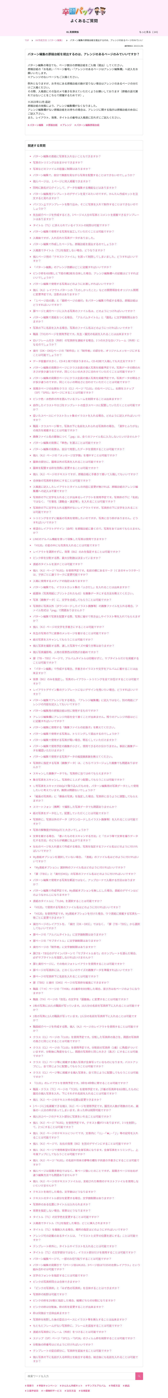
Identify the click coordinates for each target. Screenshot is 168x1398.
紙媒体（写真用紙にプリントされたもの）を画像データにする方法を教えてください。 (84, 593)
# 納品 (126, 1385)
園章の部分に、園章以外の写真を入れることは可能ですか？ (68, 462)
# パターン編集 (35, 125)
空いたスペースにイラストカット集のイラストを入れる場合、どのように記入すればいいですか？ (86, 418)
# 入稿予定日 (31, 1390)
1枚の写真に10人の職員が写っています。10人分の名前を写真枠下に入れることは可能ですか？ (86, 1008)
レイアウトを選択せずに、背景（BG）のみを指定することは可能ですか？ (77, 552)
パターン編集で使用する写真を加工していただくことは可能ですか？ (73, 231)
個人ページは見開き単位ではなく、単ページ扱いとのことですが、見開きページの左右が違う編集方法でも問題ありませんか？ (85, 1173)
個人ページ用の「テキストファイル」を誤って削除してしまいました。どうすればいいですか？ (85, 259)
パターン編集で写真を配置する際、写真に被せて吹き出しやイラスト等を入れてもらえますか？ (86, 618)
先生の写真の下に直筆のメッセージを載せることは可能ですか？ (71, 633)
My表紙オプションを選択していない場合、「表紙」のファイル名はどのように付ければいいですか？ (86, 859)
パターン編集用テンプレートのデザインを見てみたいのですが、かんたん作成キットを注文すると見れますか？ (85, 196)
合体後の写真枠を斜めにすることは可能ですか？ (62, 480)
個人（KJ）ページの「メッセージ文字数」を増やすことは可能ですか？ (75, 455)
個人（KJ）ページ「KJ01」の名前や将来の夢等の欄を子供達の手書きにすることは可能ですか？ (86, 1162)
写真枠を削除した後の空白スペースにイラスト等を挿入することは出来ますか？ (80, 1319)
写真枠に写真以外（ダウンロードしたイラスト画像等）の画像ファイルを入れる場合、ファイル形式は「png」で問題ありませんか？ (85, 608)
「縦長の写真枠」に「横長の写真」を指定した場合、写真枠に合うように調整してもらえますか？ (85, 798)
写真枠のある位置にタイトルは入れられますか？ (62, 1204)
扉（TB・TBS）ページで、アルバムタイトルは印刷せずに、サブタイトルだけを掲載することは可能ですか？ (86, 660)
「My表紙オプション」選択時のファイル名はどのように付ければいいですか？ (79, 867)
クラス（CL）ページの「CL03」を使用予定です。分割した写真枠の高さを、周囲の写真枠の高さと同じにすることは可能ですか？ (86, 1039)
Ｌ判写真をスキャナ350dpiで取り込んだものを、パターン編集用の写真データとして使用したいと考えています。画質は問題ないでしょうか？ (85, 788)
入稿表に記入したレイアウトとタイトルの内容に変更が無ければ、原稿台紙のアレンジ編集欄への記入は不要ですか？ (85, 489)
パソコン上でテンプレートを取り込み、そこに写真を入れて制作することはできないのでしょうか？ (85, 206)
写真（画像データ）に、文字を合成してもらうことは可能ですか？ (72, 600)
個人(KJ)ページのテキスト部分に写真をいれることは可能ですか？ (72, 1116)
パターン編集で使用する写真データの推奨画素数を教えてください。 (73, 756)
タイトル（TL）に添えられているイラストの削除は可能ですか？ (71, 225)
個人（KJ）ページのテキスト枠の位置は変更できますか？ (67, 1100)
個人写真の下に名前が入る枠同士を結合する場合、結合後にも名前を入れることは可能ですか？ (85, 1359)
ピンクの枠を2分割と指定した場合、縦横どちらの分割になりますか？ (74, 1300)
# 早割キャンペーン (47, 1385)
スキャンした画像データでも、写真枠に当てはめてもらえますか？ (72, 773)
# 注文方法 (70, 1390)
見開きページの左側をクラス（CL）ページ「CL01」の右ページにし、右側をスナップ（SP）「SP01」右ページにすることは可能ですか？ (83, 390)
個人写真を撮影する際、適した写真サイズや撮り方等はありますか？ (73, 646)
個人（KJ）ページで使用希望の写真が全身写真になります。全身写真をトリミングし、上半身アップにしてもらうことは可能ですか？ (85, 1152)
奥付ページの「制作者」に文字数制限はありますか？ (64, 947)
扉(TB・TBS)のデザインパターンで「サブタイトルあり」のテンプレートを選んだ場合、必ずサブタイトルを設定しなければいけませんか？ (85, 955)
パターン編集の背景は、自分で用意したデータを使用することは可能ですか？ (79, 449)
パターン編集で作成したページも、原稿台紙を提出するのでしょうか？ (75, 244)
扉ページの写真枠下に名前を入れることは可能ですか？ (66, 976)
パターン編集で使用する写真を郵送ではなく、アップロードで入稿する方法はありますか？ (84, 882)
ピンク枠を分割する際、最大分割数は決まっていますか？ (67, 558)
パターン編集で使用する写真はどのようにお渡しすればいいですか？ (73, 284)
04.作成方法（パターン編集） (111, 32)
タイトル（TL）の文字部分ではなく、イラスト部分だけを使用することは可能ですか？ (84, 1252)
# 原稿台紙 (51, 125)
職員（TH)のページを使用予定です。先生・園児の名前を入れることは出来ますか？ (82, 334)
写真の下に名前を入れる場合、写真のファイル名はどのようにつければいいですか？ (83, 328)
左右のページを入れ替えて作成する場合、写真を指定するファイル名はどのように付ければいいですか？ (85, 848)
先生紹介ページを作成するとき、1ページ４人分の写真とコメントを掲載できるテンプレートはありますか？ (86, 217)
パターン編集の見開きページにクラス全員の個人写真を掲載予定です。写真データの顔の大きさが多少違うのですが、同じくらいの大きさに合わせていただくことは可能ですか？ (86, 369)
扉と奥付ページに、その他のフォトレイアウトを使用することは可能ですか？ (79, 964)
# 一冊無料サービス (51, 1390)
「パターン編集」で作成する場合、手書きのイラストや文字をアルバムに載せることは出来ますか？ (85, 671)
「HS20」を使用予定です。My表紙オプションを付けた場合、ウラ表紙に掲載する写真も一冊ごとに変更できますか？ (86, 916)
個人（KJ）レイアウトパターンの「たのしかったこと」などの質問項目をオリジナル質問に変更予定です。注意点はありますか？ (85, 292)
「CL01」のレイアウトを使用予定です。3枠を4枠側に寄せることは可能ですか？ (80, 1083)
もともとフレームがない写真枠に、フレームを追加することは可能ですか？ (77, 1326)
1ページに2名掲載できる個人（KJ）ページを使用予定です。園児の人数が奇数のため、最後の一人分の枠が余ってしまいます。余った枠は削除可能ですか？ (85, 1108)
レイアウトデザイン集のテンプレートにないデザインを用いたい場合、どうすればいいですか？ (85, 692)
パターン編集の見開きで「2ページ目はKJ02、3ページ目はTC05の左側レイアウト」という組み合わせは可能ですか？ (86, 1267)
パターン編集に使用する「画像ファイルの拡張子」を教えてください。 (75, 727)
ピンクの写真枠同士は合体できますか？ (56, 1282)
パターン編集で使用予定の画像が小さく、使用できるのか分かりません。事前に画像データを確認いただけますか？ (85, 748)
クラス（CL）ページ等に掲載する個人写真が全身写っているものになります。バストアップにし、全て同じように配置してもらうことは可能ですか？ (85, 1064)
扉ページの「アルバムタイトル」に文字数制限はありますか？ (69, 934)
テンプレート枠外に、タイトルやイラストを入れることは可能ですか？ (75, 1246)
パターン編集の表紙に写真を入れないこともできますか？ (67, 156)
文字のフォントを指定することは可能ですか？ (60, 1275)
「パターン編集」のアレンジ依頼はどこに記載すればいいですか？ (72, 267)
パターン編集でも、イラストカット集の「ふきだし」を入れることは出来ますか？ (81, 587)
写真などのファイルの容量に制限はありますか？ (62, 169)
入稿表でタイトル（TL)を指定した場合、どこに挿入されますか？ (72, 1223)
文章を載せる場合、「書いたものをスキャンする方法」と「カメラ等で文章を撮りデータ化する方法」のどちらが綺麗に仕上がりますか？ (85, 838)
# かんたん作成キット (71, 1385)
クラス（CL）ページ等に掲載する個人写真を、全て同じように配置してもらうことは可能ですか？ (85, 1074)
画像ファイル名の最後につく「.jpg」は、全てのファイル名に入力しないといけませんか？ (86, 436)
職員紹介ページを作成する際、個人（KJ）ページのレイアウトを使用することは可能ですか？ (85, 1029)
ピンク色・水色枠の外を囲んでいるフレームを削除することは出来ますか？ (77, 399)
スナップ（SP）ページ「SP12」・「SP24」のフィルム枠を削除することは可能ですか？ (84, 1338)
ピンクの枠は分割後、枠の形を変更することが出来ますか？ (68, 1307)
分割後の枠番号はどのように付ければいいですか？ (63, 1344)
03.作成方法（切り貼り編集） (76, 32)
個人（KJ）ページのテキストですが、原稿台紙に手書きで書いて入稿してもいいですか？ (85, 474)
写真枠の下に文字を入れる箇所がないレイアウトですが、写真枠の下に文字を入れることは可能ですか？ (85, 510)
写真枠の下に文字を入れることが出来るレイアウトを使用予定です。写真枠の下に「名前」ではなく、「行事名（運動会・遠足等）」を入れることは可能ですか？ (86, 499)
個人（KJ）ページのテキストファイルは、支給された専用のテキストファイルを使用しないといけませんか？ (85, 1183)
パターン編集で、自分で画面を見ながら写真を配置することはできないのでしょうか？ (84, 175)
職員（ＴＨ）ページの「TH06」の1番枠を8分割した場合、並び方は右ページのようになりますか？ (86, 991)
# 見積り (29, 1385)
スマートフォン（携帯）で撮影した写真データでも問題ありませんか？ (75, 807)
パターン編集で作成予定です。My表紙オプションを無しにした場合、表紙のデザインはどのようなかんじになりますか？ (85, 892)
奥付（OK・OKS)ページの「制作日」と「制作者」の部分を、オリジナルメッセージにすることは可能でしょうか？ (86, 353)
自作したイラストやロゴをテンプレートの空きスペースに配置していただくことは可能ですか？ (86, 407)
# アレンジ (66, 125)
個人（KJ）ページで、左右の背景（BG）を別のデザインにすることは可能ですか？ (82, 1144)
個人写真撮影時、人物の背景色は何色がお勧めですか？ (66, 652)
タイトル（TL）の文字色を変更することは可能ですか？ (66, 1217)
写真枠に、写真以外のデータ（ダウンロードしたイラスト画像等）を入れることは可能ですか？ (85, 821)
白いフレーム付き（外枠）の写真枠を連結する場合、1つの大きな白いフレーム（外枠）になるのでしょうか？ (86, 342)
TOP (27, 40)
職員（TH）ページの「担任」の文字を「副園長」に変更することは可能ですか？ (81, 999)
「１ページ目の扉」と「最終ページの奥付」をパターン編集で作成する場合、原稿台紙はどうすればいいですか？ (85, 302)
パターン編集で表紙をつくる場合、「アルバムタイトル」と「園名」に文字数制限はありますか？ (85, 319)
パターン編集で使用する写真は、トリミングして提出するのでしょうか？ (76, 734)
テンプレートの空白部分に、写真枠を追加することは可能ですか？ (72, 1351)
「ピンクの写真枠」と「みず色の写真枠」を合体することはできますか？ (76, 1288)
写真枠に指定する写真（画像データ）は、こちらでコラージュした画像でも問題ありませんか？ (85, 765)
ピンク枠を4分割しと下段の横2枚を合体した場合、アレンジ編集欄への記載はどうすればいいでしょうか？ (85, 275)
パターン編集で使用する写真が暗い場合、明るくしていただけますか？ (75, 740)
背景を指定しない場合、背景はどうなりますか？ (62, 1210)
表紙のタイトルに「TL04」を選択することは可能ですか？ (67, 901)
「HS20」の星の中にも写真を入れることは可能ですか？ (66, 545)
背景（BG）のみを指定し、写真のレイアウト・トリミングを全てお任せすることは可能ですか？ (86, 681)
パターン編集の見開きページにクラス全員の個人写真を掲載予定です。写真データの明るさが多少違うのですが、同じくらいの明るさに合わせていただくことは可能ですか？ (86, 380)
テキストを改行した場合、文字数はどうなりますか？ (64, 1192)
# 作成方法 (114, 1385)
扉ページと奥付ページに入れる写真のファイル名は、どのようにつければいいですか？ (84, 311)
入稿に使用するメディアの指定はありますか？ (60, 581)
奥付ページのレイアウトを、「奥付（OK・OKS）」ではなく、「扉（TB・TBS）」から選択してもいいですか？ (86, 926)
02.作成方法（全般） (45, 32)
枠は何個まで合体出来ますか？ (51, 1313)
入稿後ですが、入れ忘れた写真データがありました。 (64, 238)
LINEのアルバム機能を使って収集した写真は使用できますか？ (70, 539)
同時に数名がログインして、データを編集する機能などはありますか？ (75, 188)
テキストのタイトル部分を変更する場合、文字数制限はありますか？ (73, 1198)
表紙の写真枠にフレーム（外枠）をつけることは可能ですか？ (69, 1332)
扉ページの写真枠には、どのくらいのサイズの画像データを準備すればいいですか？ (83, 970)
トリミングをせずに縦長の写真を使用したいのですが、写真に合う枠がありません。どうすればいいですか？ (85, 520)
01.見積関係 (24, 32)
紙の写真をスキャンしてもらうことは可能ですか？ (63, 639)
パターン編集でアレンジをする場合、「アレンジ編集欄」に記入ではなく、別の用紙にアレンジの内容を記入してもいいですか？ (85, 702)
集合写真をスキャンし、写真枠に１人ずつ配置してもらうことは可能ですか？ (79, 779)
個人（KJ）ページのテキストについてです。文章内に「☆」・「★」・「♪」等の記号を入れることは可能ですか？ (85, 1135)
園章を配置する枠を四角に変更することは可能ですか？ (66, 468)
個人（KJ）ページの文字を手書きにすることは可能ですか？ (68, 627)
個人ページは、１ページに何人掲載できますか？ (62, 181)
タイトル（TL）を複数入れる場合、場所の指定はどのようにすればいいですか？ (80, 1229)
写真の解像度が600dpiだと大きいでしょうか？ (61, 830)
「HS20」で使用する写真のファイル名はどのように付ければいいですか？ (77, 907)
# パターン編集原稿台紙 (86, 125)
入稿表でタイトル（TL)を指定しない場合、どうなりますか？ (69, 250)
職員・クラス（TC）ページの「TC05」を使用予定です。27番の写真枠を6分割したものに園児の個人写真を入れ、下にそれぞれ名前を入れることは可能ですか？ (86, 1091)
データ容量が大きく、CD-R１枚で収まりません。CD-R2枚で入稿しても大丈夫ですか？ (84, 361)
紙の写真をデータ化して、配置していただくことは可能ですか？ (71, 813)
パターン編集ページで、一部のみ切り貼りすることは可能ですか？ (72, 1259)
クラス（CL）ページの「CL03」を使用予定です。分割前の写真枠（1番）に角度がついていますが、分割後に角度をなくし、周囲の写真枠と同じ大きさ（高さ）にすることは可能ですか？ (85, 1051)
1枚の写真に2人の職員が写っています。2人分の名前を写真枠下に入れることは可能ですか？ (85, 1018)
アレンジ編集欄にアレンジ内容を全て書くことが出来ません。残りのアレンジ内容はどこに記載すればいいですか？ (85, 719)
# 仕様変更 (84, 1390)
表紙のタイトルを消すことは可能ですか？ (58, 564)
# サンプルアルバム (95, 1385)
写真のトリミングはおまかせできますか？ (58, 162)
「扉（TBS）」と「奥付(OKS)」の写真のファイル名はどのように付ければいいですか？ (84, 874)
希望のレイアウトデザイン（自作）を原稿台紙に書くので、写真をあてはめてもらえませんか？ (86, 531)
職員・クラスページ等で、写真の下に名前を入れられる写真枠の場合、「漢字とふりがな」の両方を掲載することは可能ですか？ (86, 428)
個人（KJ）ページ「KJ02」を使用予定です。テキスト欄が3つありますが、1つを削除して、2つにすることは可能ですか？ (85, 1125)
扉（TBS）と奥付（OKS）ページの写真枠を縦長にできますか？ (71, 982)
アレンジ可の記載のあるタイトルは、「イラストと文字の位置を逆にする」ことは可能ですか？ (85, 1238)
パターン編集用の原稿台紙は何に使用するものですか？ (65, 710)
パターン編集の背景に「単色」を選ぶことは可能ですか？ (67, 443)
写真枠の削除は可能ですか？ (50, 1294)
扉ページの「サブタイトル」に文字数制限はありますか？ (67, 941)
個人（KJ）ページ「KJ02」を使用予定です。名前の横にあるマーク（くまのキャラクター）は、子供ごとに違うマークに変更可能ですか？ (86, 572)
